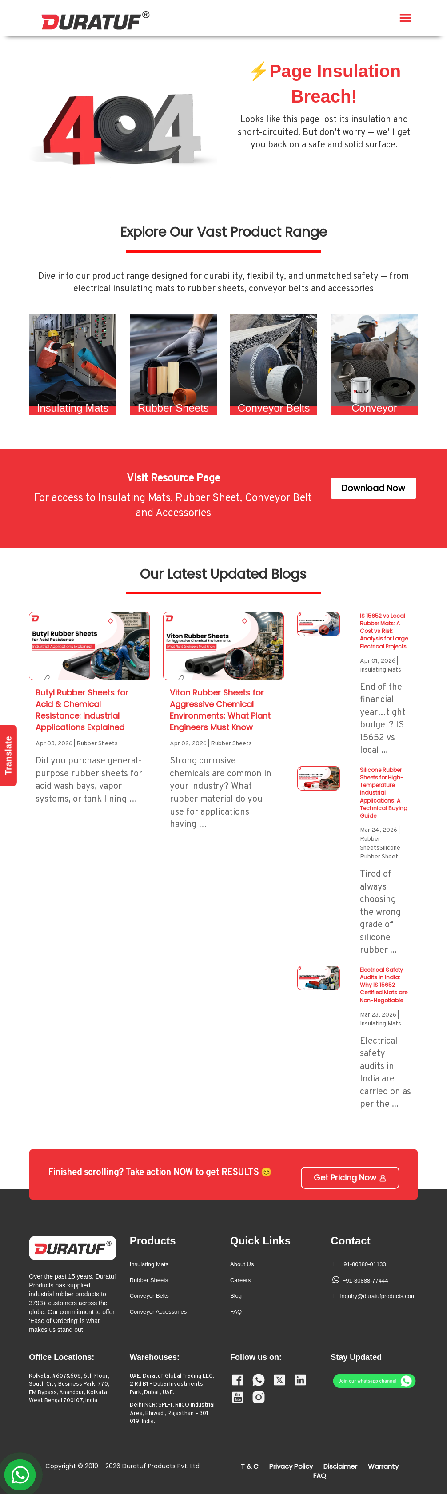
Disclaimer (340, 1466)
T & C (250, 1466)
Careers (240, 1280)
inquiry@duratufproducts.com (378, 1296)
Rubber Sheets (149, 1280)
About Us (242, 1264)
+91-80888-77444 (365, 1280)
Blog (236, 1295)
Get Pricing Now (350, 1177)
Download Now (373, 488)
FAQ (236, 1311)
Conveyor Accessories (158, 1311)
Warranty (383, 1466)
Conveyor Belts (149, 1295)
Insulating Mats (149, 1264)
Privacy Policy (291, 1466)
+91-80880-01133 (363, 1264)
